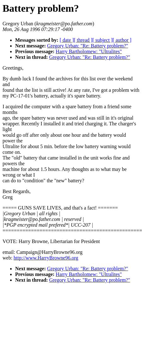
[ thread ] (83, 40)
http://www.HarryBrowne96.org (46, 257)
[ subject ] (102, 40)
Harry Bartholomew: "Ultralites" (89, 51)
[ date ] (67, 40)
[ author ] (122, 40)
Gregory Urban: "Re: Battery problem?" (87, 45)
